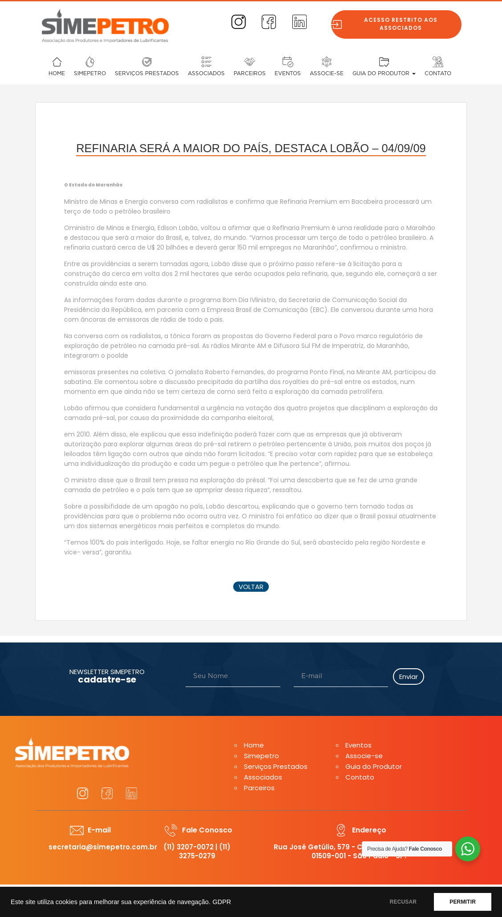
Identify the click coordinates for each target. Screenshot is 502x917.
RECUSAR (403, 902)
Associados (206, 73)
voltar (251, 586)
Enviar (408, 676)
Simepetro (90, 73)
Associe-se (327, 73)
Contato (438, 73)
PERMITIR (462, 902)
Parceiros (250, 73)
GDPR (221, 901)
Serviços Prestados (147, 73)
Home (57, 73)
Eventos (288, 73)
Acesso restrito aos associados (405, 24)
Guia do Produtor (384, 73)
